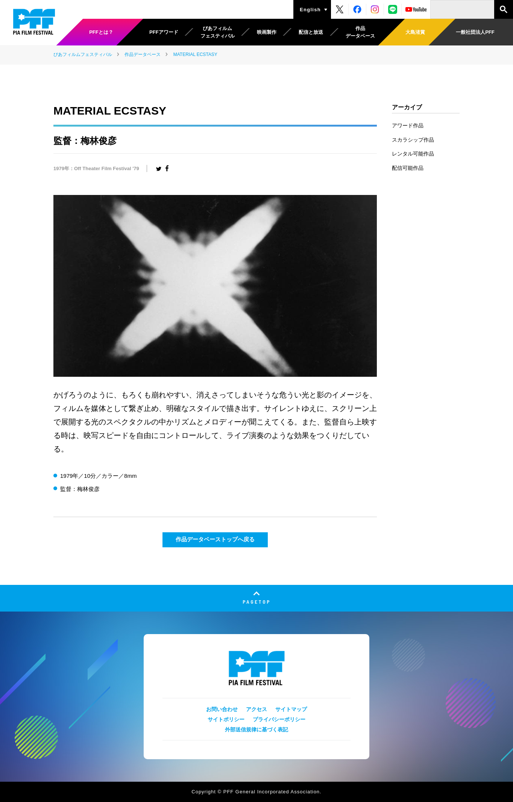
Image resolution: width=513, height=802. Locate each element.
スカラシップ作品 (413, 140)
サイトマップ (291, 709)
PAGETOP (257, 601)
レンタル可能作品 (413, 154)
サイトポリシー (226, 719)
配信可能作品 (407, 168)
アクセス (256, 709)
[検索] (462, 9)
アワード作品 (407, 125)
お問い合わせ (222, 709)
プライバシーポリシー (279, 719)
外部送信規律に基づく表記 (256, 729)
